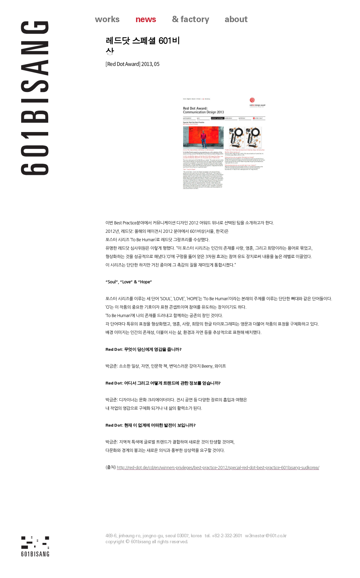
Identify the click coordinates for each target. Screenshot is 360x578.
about (236, 19)
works (107, 19)
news (145, 19)
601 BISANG (35, 97)
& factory (190, 19)
